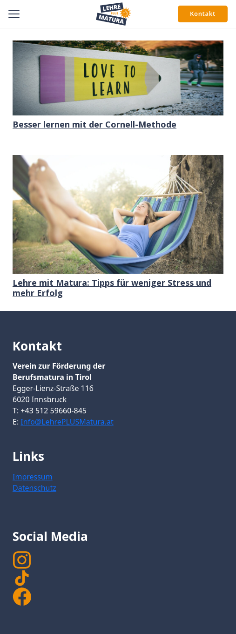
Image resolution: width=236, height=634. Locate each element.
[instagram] (118, 560)
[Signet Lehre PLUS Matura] (113, 14)
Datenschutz (34, 488)
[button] (14, 14)
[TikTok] (118, 578)
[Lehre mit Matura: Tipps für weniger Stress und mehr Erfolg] (118, 214)
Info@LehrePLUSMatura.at (66, 422)
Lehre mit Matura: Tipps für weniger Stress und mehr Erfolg (112, 287)
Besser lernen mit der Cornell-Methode (94, 124)
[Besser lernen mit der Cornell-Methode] (118, 77)
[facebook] (22, 596)
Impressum (33, 477)
